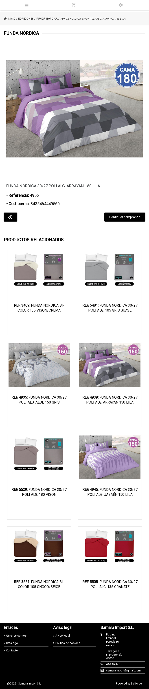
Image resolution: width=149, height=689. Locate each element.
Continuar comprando (124, 217)
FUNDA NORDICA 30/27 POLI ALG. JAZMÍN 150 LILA (110, 492)
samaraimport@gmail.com (114, 670)
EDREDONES (26, 18)
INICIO (9, 18)
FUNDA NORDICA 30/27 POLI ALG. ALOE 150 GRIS (39, 400)
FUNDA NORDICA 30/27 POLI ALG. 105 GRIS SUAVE (110, 307)
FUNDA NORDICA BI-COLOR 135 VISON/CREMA (39, 307)
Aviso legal (62, 635)
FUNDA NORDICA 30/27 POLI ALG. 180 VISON (39, 492)
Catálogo (12, 643)
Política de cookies (67, 643)
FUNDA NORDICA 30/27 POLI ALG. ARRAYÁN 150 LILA (110, 400)
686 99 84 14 (114, 664)
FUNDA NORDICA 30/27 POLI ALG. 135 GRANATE (110, 584)
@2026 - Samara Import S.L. (24, 683)
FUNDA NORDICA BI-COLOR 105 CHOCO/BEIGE (39, 584)
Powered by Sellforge (129, 683)
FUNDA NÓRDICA (47, 18)
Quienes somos (16, 635)
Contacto (12, 650)
